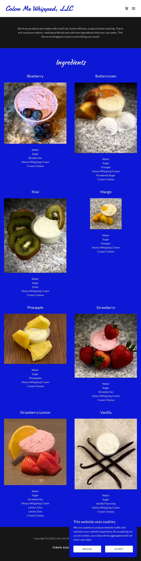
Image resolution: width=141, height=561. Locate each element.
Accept (119, 549)
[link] (38, 9)
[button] (133, 8)
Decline (87, 549)
